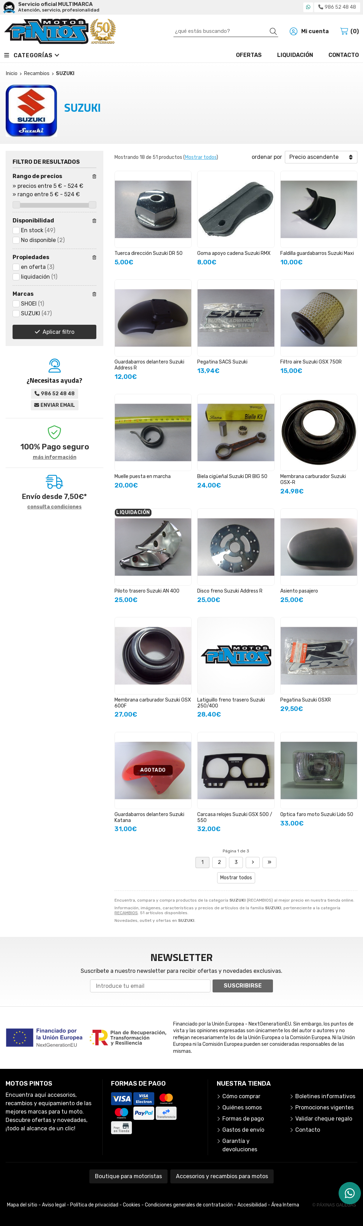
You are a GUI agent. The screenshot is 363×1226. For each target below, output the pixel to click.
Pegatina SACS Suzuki (222, 362)
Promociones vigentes (324, 1107)
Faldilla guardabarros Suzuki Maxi (317, 253)
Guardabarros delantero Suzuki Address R (149, 365)
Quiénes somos (242, 1107)
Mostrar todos (200, 157)
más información (54, 457)
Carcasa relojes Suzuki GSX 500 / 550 (234, 817)
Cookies (131, 1205)
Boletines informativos (325, 1096)
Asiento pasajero (299, 591)
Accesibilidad (252, 1205)
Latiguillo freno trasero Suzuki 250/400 (231, 703)
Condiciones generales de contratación (189, 1205)
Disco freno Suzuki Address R (229, 591)
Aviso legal (54, 1205)
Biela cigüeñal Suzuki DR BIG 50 (232, 476)
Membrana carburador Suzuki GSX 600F (152, 703)
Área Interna (285, 1205)
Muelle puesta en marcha (142, 476)
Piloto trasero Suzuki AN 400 (146, 591)
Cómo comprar (241, 1096)
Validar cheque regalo (323, 1118)
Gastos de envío (243, 1129)
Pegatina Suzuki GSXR (305, 700)
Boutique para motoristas (128, 1176)
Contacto (307, 1129)
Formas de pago (243, 1118)
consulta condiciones (54, 507)
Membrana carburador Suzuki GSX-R (313, 479)
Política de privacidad (94, 1205)
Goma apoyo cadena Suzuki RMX (234, 253)
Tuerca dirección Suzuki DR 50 (148, 253)
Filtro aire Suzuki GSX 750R (311, 362)
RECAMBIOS (126, 912)
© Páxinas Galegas (334, 1205)
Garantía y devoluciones (239, 1145)
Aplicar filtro (58, 332)
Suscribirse (243, 985)
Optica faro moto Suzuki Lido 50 (316, 814)
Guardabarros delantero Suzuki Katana (149, 817)
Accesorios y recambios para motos (222, 1176)
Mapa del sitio (22, 1205)
